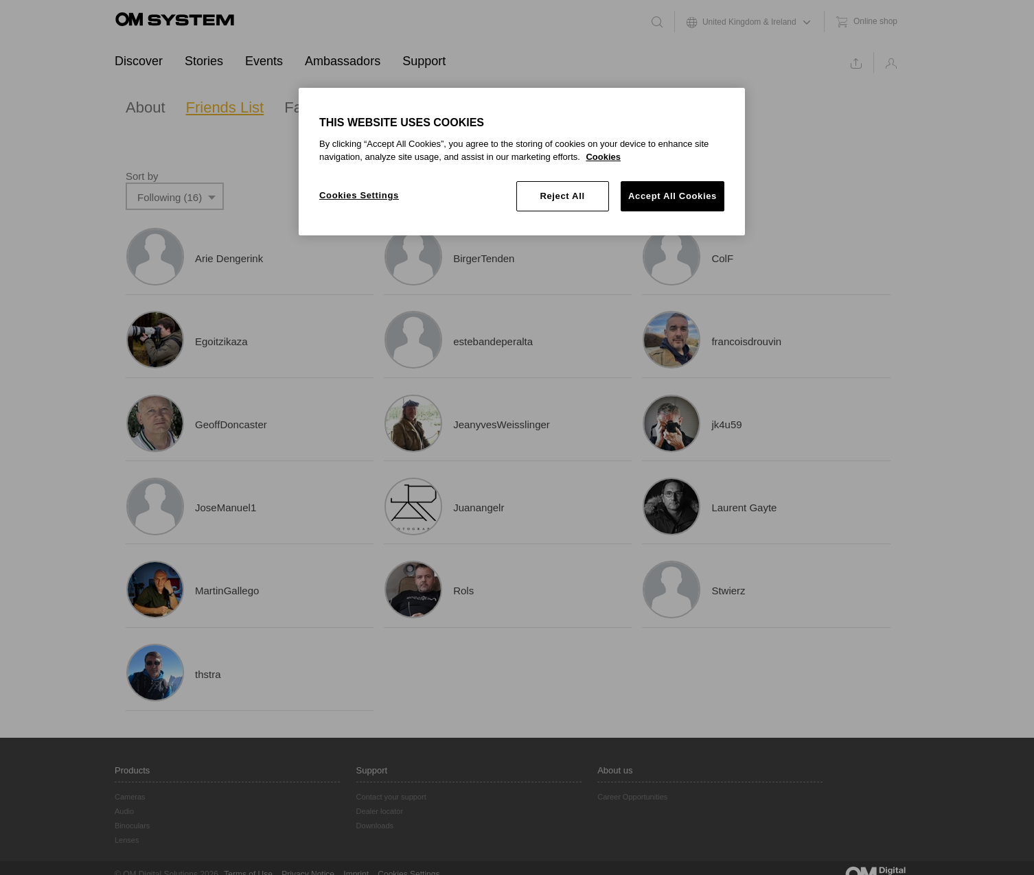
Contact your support (391, 797)
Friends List (225, 107)
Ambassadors (342, 61)
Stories (204, 61)
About (145, 107)
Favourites (319, 107)
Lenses (127, 840)
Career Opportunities (632, 797)
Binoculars (132, 825)
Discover (139, 61)
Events (264, 61)
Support (424, 61)
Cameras (130, 797)
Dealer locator (379, 811)
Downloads (374, 825)
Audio (124, 811)
